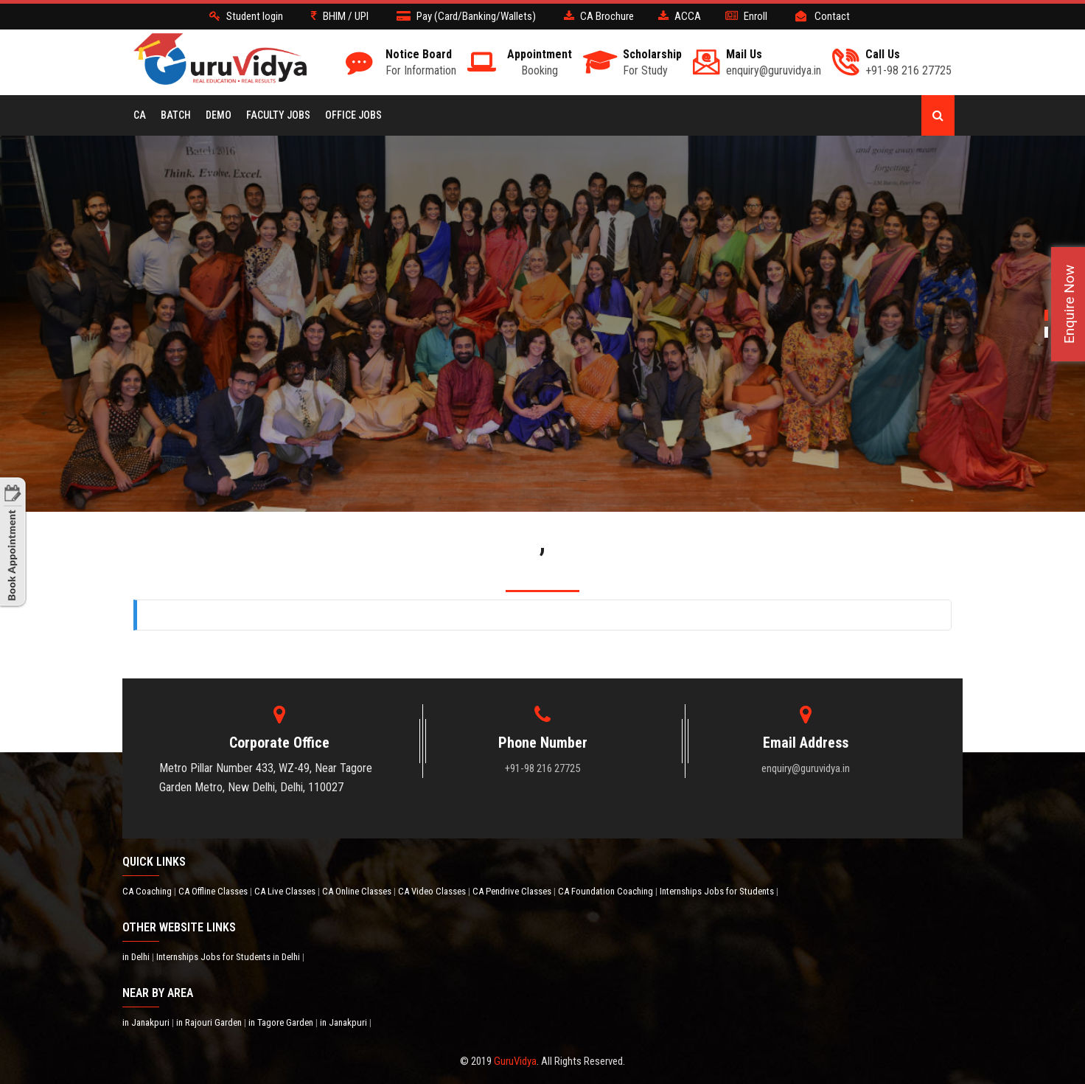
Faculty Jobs (278, 115)
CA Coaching (148, 891)
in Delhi (137, 956)
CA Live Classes (286, 891)
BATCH (176, 115)
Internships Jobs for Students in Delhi (229, 956)
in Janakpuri (147, 1022)
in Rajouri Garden (210, 1022)
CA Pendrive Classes (513, 891)
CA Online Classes (358, 891)
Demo (218, 115)
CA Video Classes (433, 891)
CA (139, 115)
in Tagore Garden (281, 1022)
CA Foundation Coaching (606, 891)
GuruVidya (515, 1061)
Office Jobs (353, 115)
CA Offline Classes (214, 891)
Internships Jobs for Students (718, 891)
